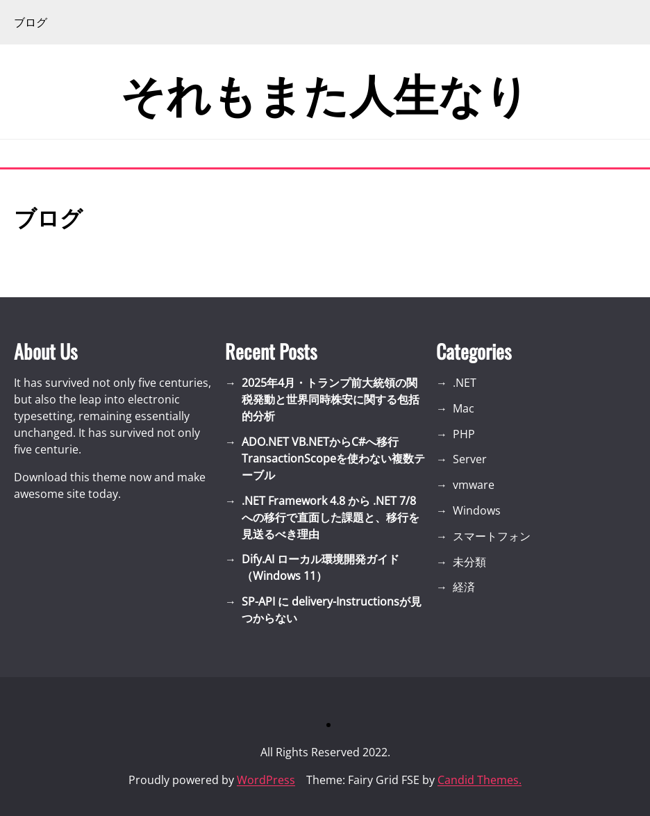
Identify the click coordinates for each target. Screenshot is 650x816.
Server (470, 459)
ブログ (30, 22)
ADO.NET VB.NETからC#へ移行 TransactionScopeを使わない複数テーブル (333, 458)
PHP (464, 434)
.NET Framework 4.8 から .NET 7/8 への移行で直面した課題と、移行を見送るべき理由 (330, 517)
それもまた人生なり (325, 91)
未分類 (469, 561)
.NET (464, 382)
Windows (477, 510)
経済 (464, 586)
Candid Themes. (480, 780)
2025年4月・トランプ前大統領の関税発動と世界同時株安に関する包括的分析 (330, 399)
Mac (463, 408)
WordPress (266, 780)
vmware (473, 484)
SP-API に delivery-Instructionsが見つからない (332, 610)
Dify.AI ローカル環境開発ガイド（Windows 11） (320, 567)
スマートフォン (492, 536)
